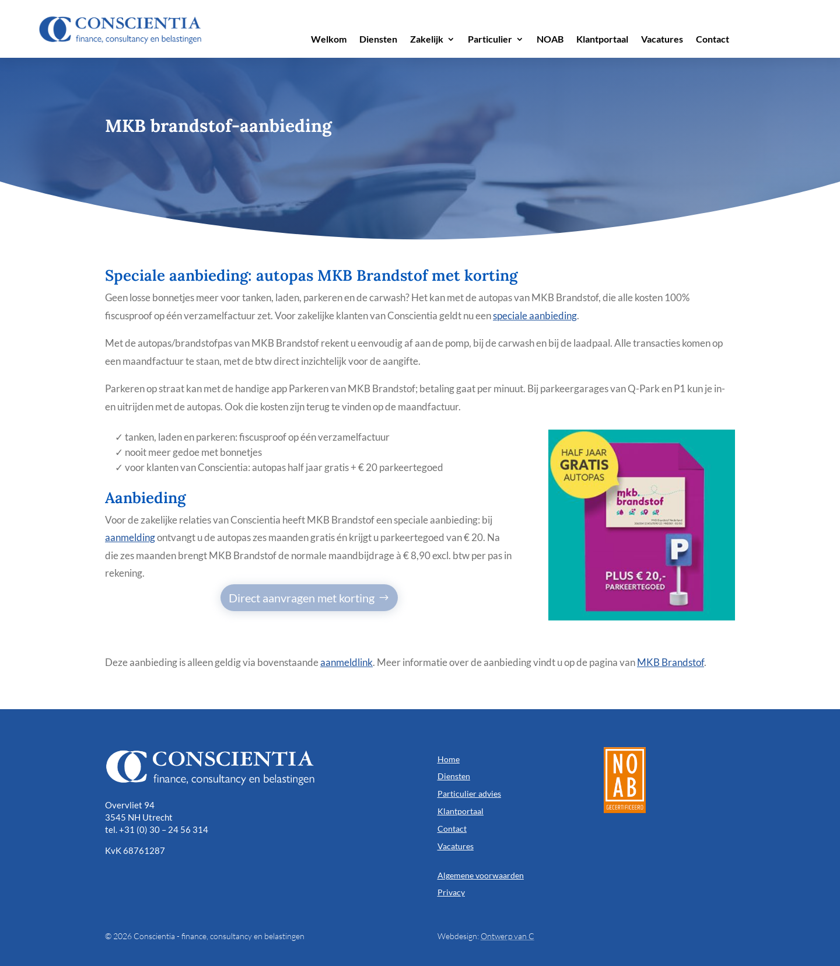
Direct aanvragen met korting (301, 598)
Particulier (490, 39)
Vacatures (662, 39)
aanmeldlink (346, 662)
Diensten (378, 39)
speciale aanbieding (535, 315)
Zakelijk (426, 39)
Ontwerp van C (507, 936)
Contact (712, 39)
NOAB (550, 39)
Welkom (328, 39)
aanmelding (130, 537)
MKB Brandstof (670, 662)
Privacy (451, 892)
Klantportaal (602, 39)
